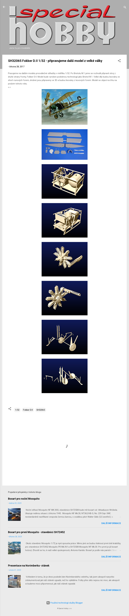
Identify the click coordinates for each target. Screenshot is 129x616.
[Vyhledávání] (125, 7)
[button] (119, 61)
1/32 (17, 410)
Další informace (111, 523)
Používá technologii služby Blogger (64, 603)
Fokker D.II (28, 410)
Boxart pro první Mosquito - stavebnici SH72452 (36, 532)
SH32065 (40, 410)
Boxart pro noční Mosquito (24, 498)
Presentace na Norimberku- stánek (28, 565)
